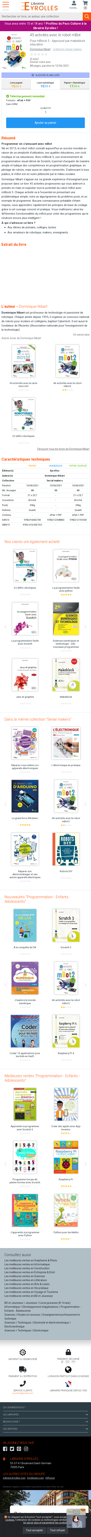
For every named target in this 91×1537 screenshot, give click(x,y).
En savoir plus (81, 334)
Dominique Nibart (40, 49)
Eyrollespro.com (35, 1478)
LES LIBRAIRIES (45, 1414)
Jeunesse (31, 1302)
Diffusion (50, 1478)
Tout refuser (57, 1530)
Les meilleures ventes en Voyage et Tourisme (31, 1291)
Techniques (24, 1322)
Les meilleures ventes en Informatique (27, 1264)
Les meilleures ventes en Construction (26, 1268)
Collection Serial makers (67, 49)
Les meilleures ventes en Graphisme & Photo (30, 1260)
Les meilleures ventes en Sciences (24, 1276)
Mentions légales (11, 1487)
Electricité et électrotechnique (51, 1322)
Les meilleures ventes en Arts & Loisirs (27, 1284)
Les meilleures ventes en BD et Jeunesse (28, 1295)
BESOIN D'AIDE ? (45, 1421)
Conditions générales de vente (35, 1487)
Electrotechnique (14, 1326)
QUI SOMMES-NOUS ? (14, 1407)
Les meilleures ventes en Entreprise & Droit (29, 1272)
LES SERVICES (45, 1429)
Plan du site (57, 1487)
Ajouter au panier (45, 122)
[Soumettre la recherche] (87, 16)
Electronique (41, 1330)
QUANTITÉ (45, 108)
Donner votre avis (40, 61)
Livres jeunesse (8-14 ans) (55, 1302)
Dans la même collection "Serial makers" (37, 719)
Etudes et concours (29, 1314)
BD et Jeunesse (13, 1302)
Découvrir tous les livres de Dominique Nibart (63, 448)
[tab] (16, 84)
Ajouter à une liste (46, 75)
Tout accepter (34, 1530)
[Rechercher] (41, 16)
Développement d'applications (40, 1306)
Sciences (10, 1314)
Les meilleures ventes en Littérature (25, 1280)
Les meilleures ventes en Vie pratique (26, 1288)
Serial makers (55, 480)
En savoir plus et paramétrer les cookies (45, 1522)
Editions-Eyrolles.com (14, 1478)
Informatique (12, 1306)
